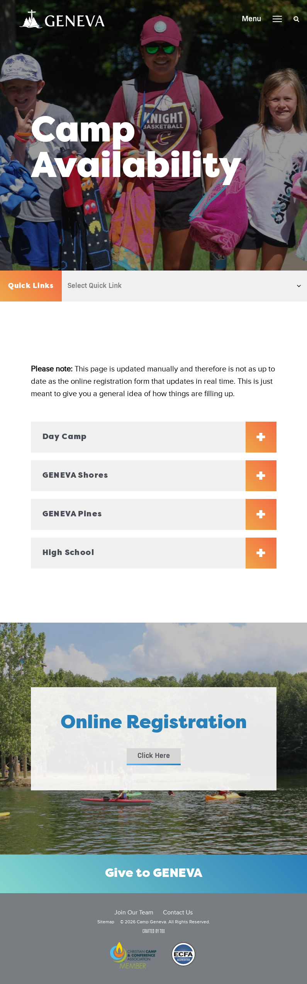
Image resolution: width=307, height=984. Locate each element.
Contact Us (178, 913)
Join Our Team (133, 913)
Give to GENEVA (153, 874)
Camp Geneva (62, 19)
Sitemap (105, 922)
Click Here (153, 755)
